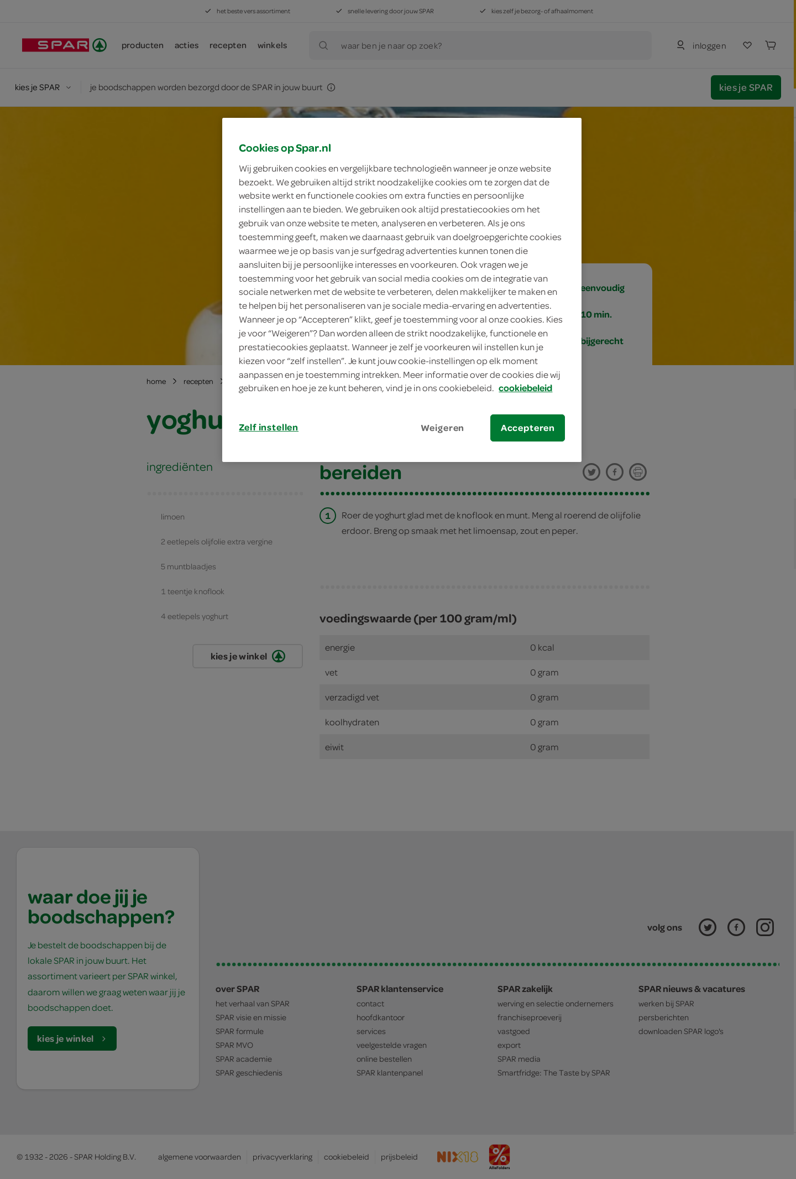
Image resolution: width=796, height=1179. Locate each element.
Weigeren (443, 428)
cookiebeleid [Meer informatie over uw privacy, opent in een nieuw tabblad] (525, 388)
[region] (402, 290)
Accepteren (528, 428)
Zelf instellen (268, 427)
